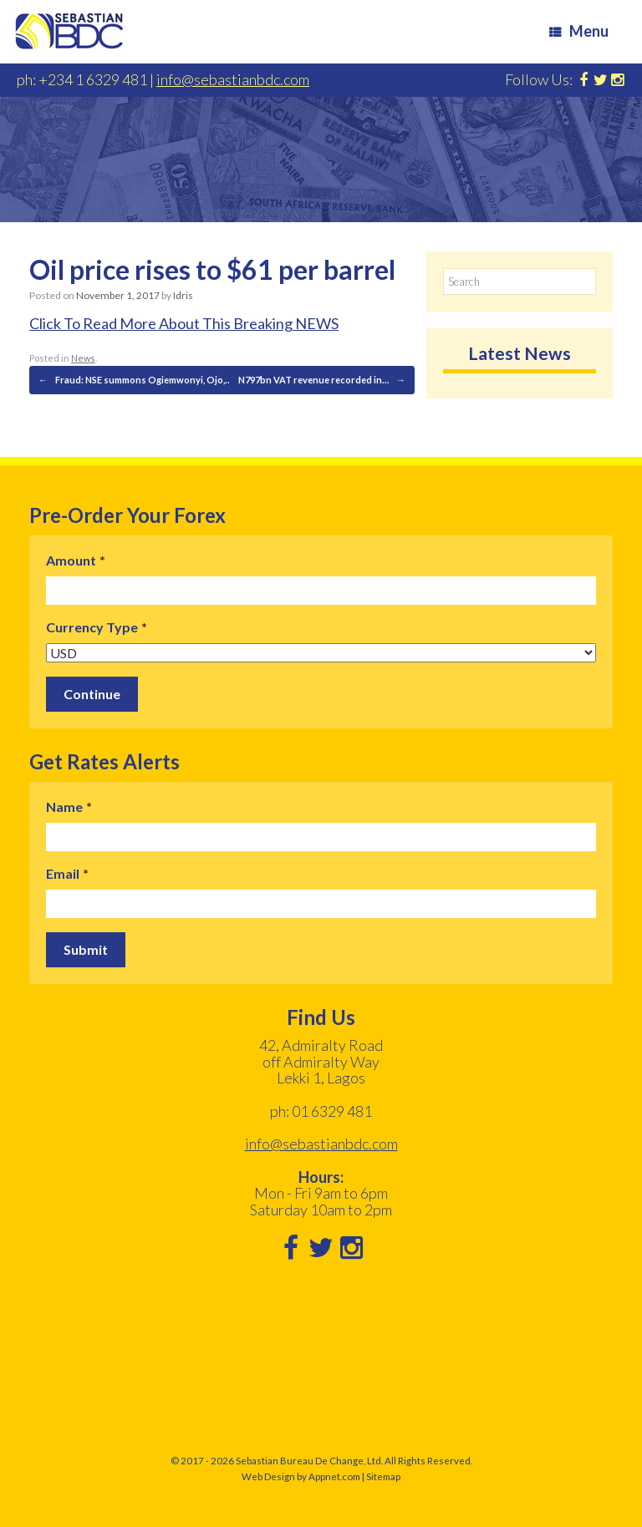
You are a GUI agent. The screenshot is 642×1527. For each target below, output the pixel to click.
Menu (579, 31)
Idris (183, 295)
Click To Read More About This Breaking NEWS (184, 323)
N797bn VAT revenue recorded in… (321, 380)
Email (67, 873)
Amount (75, 560)
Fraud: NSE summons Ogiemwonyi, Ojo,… (135, 380)
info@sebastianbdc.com (232, 79)
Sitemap (383, 1476)
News (83, 358)
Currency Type (96, 627)
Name (69, 806)
